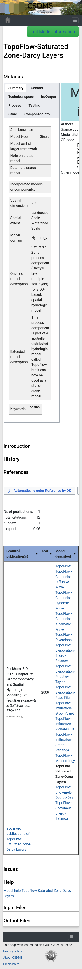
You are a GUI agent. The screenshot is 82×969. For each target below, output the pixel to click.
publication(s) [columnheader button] (17, 553)
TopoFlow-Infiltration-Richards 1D (64, 724)
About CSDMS (13, 957)
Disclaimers (11, 964)
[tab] (15, 88)
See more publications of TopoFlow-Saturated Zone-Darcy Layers (18, 839)
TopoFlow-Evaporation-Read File (65, 692)
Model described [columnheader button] (63, 553)
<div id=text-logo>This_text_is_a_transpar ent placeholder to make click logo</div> (6, 7)
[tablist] (31, 100)
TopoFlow (63, 566)
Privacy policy (12, 951)
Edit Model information (53, 31)
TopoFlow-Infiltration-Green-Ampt (64, 708)
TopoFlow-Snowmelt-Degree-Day (64, 792)
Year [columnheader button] (44, 551)
